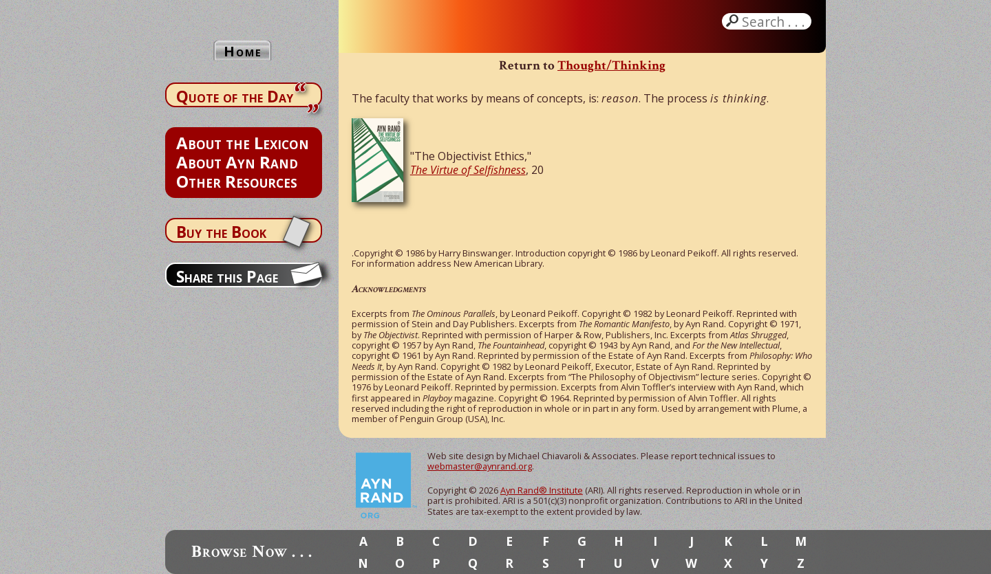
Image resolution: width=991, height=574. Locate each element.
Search (775, 21)
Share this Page (227, 276)
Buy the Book (221, 232)
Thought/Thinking (611, 65)
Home (243, 51)
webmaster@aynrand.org (479, 466)
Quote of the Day (234, 96)
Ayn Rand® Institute (541, 490)
